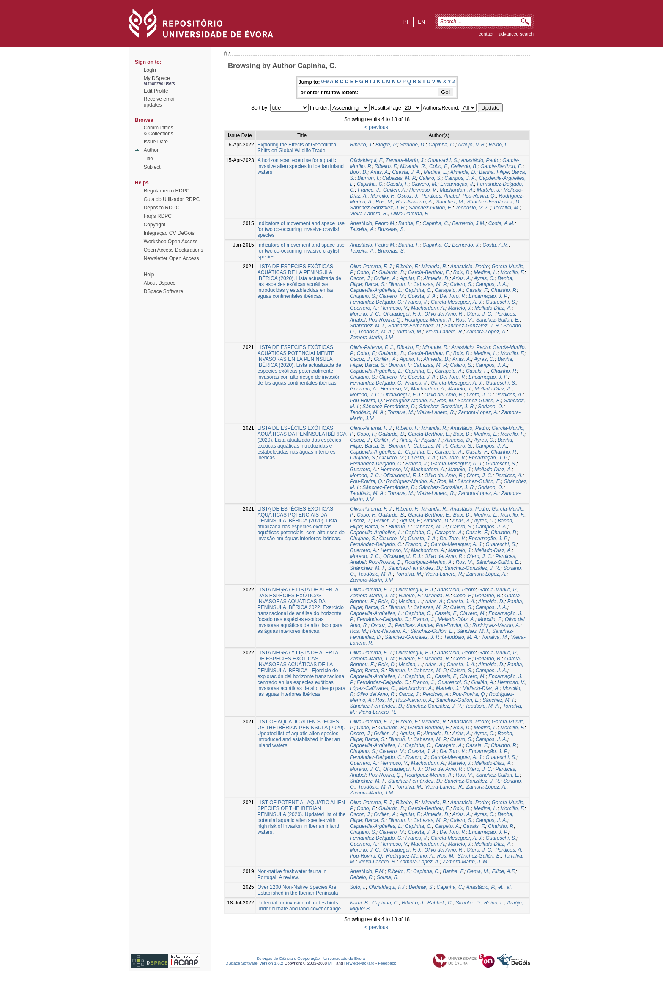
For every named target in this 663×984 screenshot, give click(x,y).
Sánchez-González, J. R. (378, 208)
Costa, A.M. (501, 223)
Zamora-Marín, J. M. (373, 596)
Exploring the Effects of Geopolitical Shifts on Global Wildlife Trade (297, 148)
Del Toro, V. (453, 296)
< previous (376, 127)
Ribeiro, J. (361, 145)
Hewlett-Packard (359, 963)
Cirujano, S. (363, 296)
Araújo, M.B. (472, 145)
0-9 (325, 82)
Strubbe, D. (413, 145)
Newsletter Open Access (171, 258)
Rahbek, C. (440, 903)
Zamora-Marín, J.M (371, 338)
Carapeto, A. (449, 290)
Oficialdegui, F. (366, 160)
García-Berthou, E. (501, 166)
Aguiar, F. (410, 278)
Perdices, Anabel (441, 196)
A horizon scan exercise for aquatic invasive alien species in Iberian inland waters (301, 166)
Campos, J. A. (460, 178)
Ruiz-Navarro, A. (414, 202)
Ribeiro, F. (386, 166)
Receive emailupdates (159, 102)
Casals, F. (397, 184)
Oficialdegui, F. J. (402, 314)
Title (148, 159)
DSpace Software (163, 291)
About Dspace (159, 283)
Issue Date (156, 142)
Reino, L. (499, 145)
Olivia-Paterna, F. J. (372, 347)
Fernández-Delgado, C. (376, 302)
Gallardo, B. (464, 166)
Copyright (154, 225)
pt (406, 22)
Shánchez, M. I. (367, 326)
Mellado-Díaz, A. (493, 308)
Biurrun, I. (368, 178)
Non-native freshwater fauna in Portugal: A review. (292, 874)
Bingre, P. (386, 145)
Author (151, 150)
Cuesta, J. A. (406, 172)
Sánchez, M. (450, 202)
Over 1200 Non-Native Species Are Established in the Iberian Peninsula (298, 890)
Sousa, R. (388, 877)
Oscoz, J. (408, 196)
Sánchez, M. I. (473, 631)
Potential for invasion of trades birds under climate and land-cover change (299, 906)
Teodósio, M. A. (472, 208)
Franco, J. (369, 190)
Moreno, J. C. (365, 314)
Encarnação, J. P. (488, 296)
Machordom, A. (457, 190)
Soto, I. (358, 887)
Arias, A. (379, 172)
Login (150, 70)
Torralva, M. (506, 208)
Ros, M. (384, 202)
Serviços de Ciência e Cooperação (288, 958)
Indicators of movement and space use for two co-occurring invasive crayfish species (301, 229)
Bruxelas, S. (391, 229)
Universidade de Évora (344, 958)
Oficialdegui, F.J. (387, 887)
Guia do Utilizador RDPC (172, 199)
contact (486, 33)
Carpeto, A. (447, 826)
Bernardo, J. (465, 245)
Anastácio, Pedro (480, 160)
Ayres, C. (484, 278)
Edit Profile (156, 91)
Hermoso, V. (423, 190)
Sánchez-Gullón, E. (430, 208)
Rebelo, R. (362, 877)
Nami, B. (359, 903)
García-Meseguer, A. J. (457, 302)
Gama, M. (478, 871)
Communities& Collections (158, 131)
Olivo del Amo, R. (444, 314)
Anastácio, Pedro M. (372, 223)
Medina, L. (435, 172)
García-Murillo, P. (497, 590)
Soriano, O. (491, 407)
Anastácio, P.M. (367, 871)
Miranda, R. (413, 166)
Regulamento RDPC (167, 191)
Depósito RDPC (162, 208)
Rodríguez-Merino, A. (429, 320)
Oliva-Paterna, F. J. (371, 266)
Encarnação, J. (457, 184)
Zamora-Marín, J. (405, 160)
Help (149, 275)
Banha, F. (408, 223)
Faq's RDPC (158, 216)
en (421, 22)
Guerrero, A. (364, 308)
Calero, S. (430, 178)
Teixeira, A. (362, 229)
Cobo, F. (438, 166)
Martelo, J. (489, 190)
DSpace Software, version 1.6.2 (254, 963)
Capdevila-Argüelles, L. (376, 290)
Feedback (387, 963)
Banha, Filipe (494, 172)
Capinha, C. (441, 145)
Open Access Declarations (173, 250)
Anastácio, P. (480, 887)
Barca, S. (375, 284)
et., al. (505, 887)
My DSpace (157, 78)
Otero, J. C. (479, 314)
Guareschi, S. (442, 160)
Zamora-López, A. (486, 332)
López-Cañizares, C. (373, 688)
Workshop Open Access (171, 242)
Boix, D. (358, 172)
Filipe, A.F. (503, 871)
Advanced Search (516, 33)
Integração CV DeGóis (169, 233)
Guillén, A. (394, 190)
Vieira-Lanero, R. (369, 214)
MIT (331, 963)
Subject (152, 167)
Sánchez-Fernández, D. (494, 202)
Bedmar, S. (421, 887)
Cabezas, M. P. (399, 178)
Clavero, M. (424, 184)
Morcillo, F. (382, 196)
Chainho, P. (504, 290)
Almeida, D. (463, 172)
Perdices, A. (508, 395)
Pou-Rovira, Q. (479, 196)
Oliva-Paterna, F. (410, 214)
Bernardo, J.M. (468, 223)
